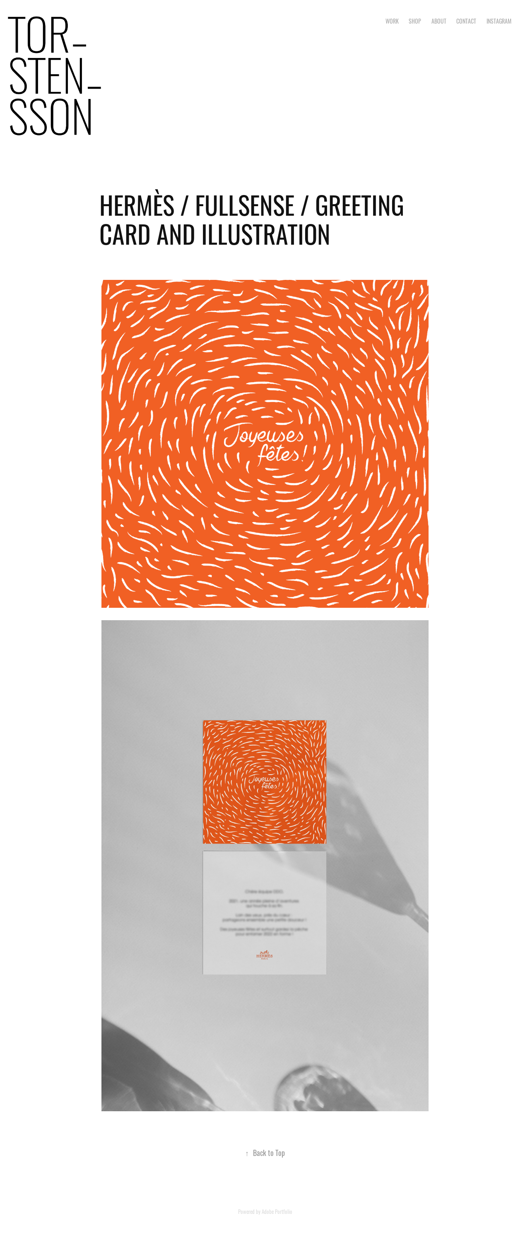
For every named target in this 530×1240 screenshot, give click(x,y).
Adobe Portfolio (277, 1211)
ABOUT (438, 20)
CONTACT (466, 20)
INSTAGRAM (499, 20)
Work (392, 20)
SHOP (415, 20)
